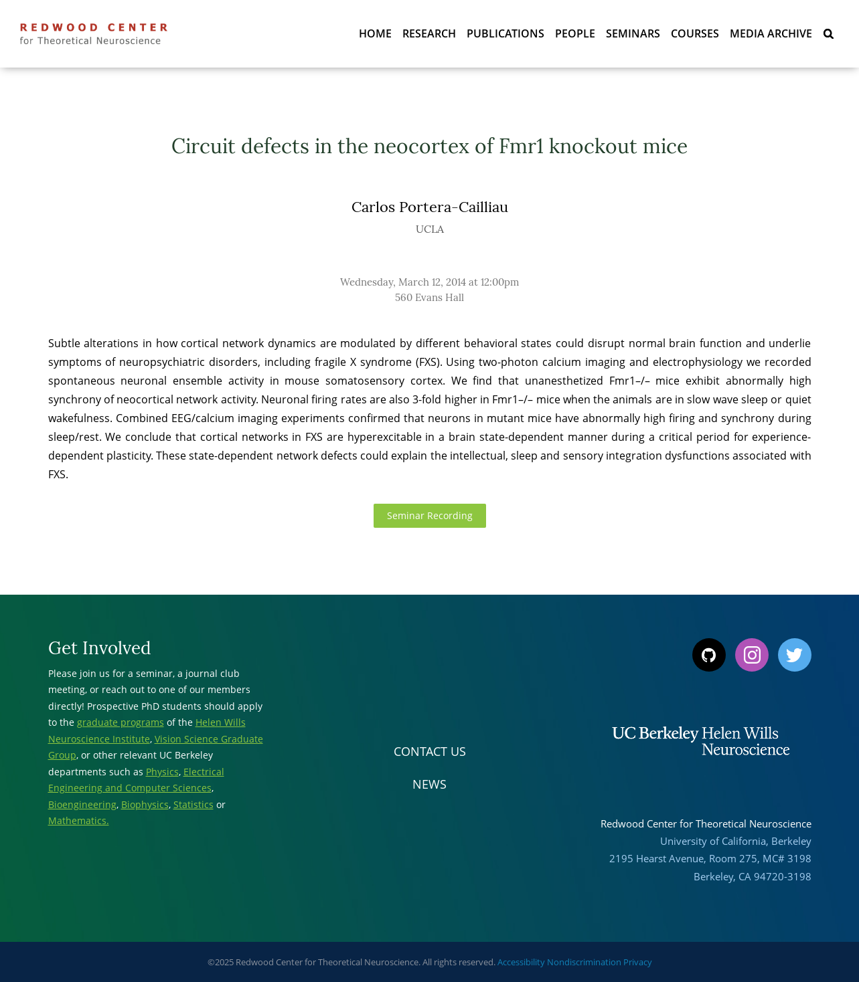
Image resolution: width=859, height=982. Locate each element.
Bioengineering (82, 804)
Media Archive (771, 33)
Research (429, 33)
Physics (162, 771)
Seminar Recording (430, 515)
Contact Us (430, 751)
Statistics (193, 804)
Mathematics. (78, 820)
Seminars (633, 33)
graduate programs (120, 722)
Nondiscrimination (584, 962)
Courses (695, 33)
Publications (505, 33)
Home (375, 33)
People (575, 33)
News (429, 784)
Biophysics (145, 804)
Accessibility (521, 962)
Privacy (637, 962)
